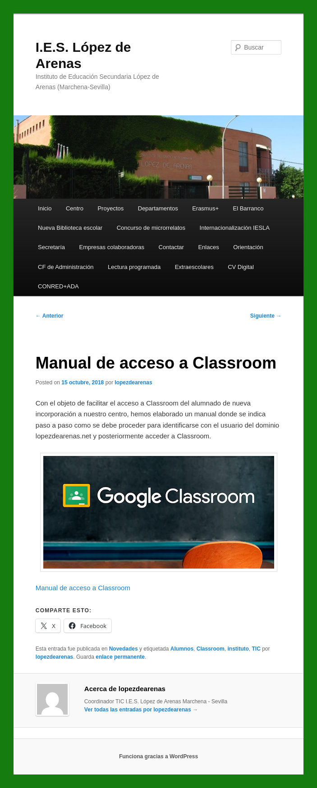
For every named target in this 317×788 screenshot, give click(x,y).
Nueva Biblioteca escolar (70, 227)
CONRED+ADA (58, 286)
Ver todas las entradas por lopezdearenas (141, 709)
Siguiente (265, 316)
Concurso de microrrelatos (151, 227)
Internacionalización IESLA (235, 227)
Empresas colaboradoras (112, 247)
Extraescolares (194, 267)
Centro (74, 208)
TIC (256, 649)
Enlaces (208, 247)
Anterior (50, 316)
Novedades (123, 649)
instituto (237, 649)
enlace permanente (120, 657)
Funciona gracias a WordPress (158, 756)
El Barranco (248, 208)
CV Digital (241, 267)
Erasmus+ (205, 208)
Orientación (248, 247)
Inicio (44, 208)
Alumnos (181, 649)
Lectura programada (134, 267)
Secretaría (51, 247)
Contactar (171, 247)
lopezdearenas (133, 382)
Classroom (211, 649)
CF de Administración (66, 267)
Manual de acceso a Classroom (83, 588)
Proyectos (110, 208)
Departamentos (158, 208)
